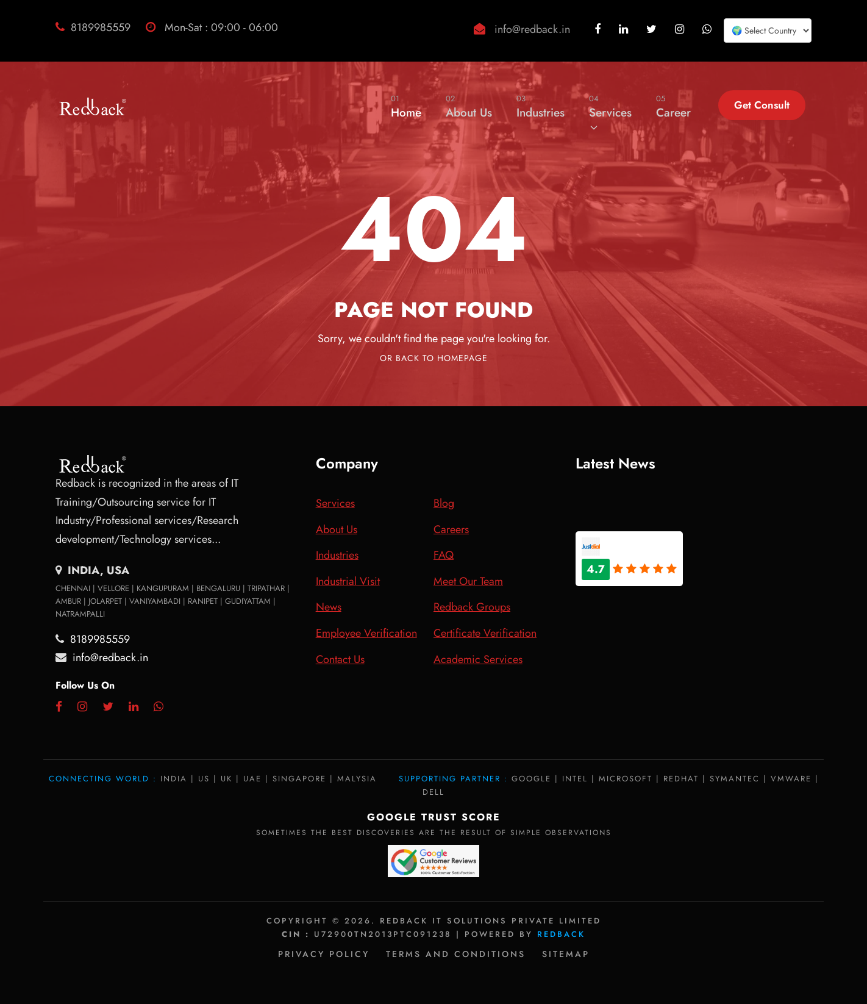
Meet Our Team (468, 581)
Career (673, 106)
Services (610, 112)
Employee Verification (366, 633)
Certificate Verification (485, 633)
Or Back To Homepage (434, 358)
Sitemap (566, 954)
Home (406, 106)
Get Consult (762, 105)
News (328, 607)
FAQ (444, 555)
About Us (469, 106)
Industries (540, 106)
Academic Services (478, 659)
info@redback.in (532, 29)
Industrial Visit (348, 581)
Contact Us (340, 659)
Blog (444, 503)
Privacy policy (323, 954)
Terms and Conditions (456, 954)
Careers (451, 529)
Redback (561, 934)
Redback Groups (472, 607)
